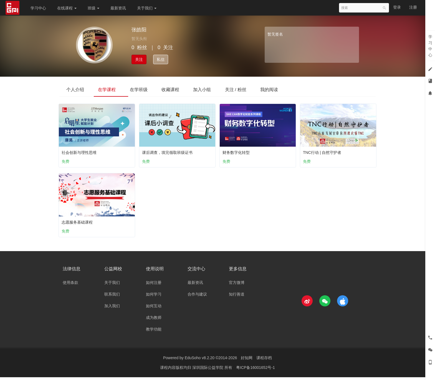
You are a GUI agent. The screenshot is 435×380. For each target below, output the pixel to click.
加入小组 (214, 89)
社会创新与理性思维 (80, 151)
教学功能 (153, 332)
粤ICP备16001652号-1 (255, 370)
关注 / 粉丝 (250, 89)
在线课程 (67, 8)
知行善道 (236, 297)
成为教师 (153, 320)
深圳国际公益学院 (208, 370)
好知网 (246, 360)
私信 (161, 59)
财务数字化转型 (237, 151)
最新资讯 (118, 8)
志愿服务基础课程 (78, 222)
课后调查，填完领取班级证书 (168, 151)
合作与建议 (197, 297)
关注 (139, 59)
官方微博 (236, 285)
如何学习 (153, 297)
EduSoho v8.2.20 (199, 360)
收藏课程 (180, 89)
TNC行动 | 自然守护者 (323, 151)
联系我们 (112, 297)
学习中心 (38, 8)
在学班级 (145, 89)
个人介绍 (76, 89)
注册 (413, 7)
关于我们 (146, 8)
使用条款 (70, 285)
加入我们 (112, 308)
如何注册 (153, 285)
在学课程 (111, 89)
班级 (93, 8)
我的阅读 (286, 89)
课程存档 (264, 360)
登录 (397, 7)
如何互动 (153, 308)
